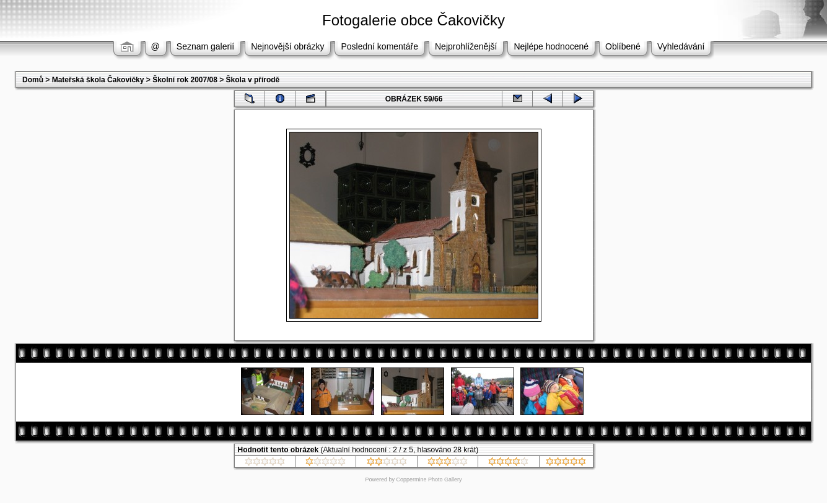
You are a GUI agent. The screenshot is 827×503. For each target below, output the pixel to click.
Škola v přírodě (253, 79)
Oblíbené (623, 46)
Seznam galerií (205, 46)
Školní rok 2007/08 (184, 79)
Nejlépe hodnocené (551, 46)
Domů (32, 79)
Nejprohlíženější (466, 46)
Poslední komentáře (379, 46)
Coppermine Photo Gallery (429, 479)
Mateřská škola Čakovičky (98, 79)
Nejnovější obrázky (287, 46)
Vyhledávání (681, 46)
